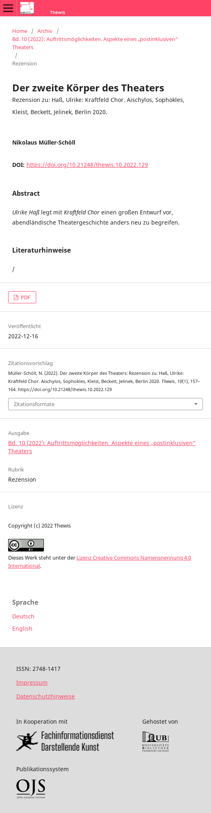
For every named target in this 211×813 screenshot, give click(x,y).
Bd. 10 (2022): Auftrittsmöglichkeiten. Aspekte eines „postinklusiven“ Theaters (95, 43)
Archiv (44, 31)
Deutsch (23, 616)
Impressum (32, 682)
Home (19, 31)
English (22, 628)
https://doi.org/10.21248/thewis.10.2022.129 (87, 165)
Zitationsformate (34, 404)
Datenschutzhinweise (45, 696)
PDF (25, 297)
